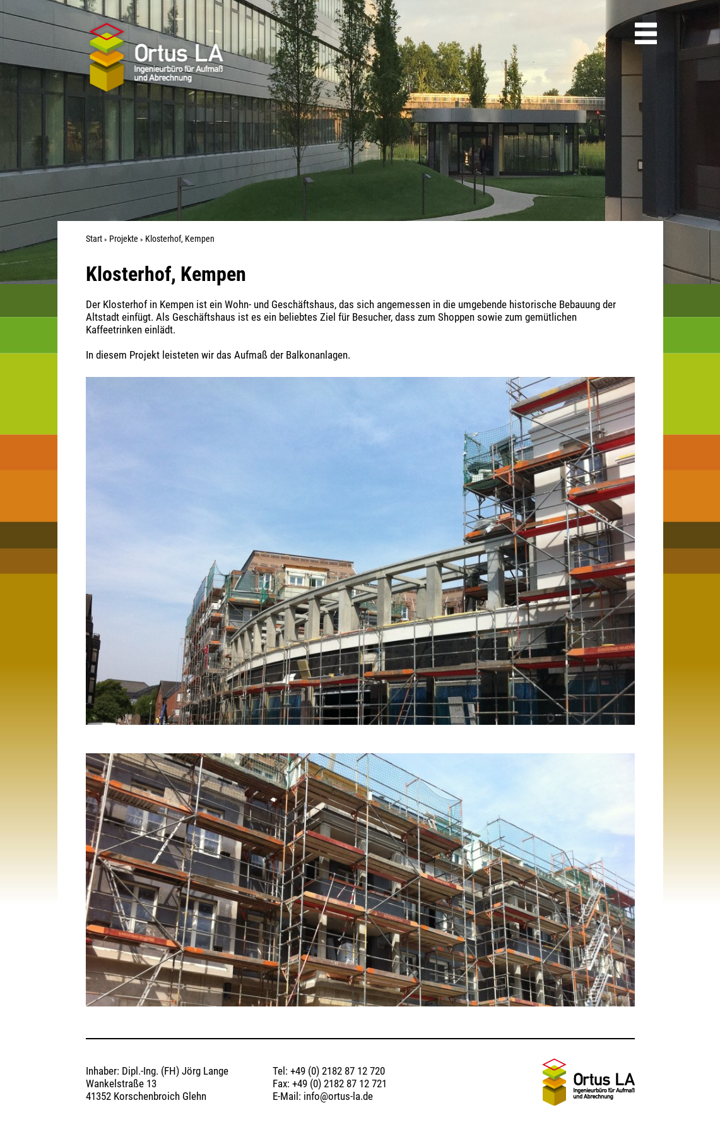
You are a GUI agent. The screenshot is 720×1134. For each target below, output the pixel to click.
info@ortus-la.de (338, 1096)
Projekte (123, 239)
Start (94, 239)
